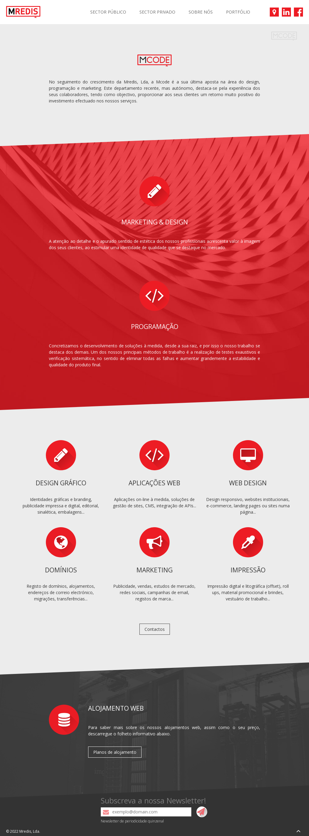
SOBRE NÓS (201, 12)
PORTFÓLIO (238, 12)
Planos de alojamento (114, 752)
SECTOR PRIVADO (157, 12)
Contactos (155, 629)
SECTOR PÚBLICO (108, 12)
